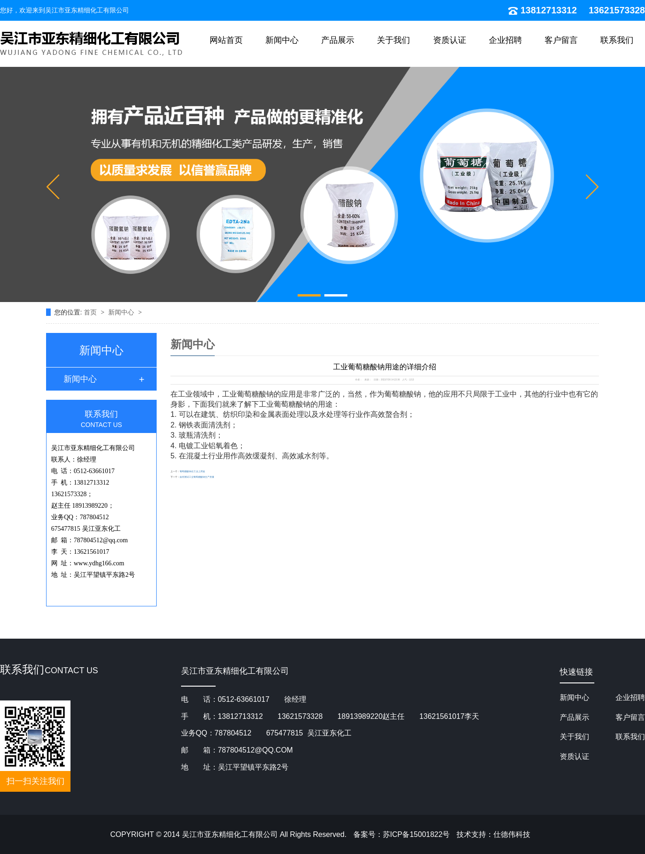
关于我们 (393, 40)
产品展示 (337, 40)
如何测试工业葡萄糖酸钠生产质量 (197, 477)
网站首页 (226, 40)
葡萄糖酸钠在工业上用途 (192, 471)
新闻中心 (282, 40)
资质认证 (449, 40)
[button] (52, 186)
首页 (91, 312)
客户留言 (561, 40)
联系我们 (616, 40)
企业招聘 (505, 40)
